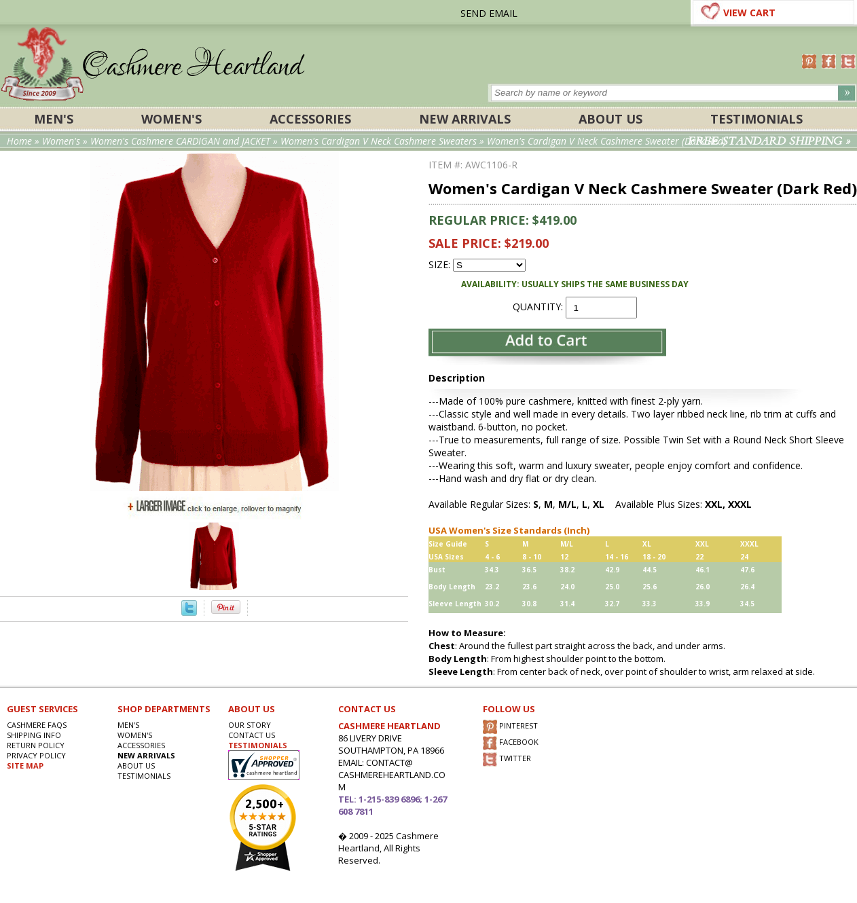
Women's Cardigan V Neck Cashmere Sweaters (378, 140)
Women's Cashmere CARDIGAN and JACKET (181, 140)
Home (19, 140)
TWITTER (507, 759)
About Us (610, 119)
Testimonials (756, 119)
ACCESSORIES (310, 119)
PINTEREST (510, 727)
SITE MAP (25, 765)
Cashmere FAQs (37, 725)
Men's (53, 119)
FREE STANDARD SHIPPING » (769, 141)
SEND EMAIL (488, 13)
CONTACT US (251, 735)
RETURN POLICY (36, 745)
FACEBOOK (511, 743)
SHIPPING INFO (34, 735)
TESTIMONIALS (257, 745)
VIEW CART (749, 12)
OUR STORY (249, 725)
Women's (171, 119)
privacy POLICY (36, 755)
